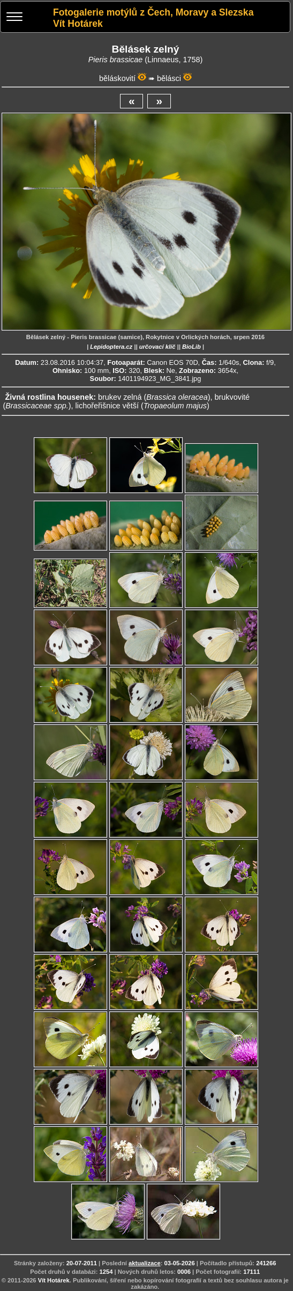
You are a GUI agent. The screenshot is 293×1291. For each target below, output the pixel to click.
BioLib (191, 346)
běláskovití (117, 78)
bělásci (169, 78)
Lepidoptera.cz (111, 346)
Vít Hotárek (54, 1280)
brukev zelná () (154, 397)
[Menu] (14, 18)
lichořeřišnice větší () (142, 405)
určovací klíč (157, 346)
